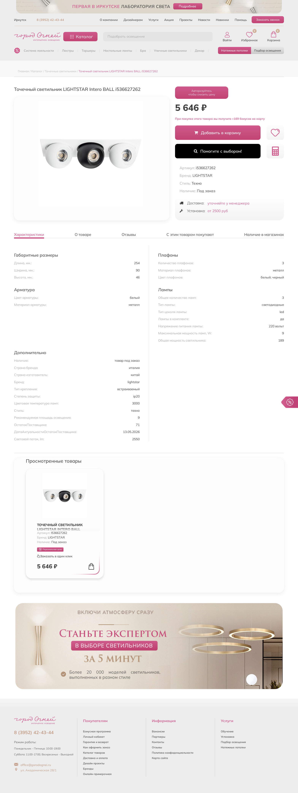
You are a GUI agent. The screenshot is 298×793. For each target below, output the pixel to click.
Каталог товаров (94, 752)
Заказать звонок (268, 19)
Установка (227, 736)
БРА (143, 50)
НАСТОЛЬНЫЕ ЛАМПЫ (117, 50)
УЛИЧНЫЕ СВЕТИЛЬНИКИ (170, 50)
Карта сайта (160, 758)
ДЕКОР (199, 50)
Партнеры (158, 736)
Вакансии (158, 731)
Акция (169, 20)
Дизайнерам (133, 20)
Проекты (185, 20)
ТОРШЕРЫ (88, 50)
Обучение (227, 731)
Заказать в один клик (54, 556)
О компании (109, 20)
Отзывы (157, 747)
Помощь (241, 20)
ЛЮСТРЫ (68, 50)
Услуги (153, 20)
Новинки (222, 20)
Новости (204, 20)
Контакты (158, 742)
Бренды (88, 768)
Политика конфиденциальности (172, 752)
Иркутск (20, 20)
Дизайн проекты (94, 763)
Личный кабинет (94, 736)
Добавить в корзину (217, 132)
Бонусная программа (97, 731)
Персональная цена (50, 549)
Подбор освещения (267, 50)
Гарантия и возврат (96, 742)
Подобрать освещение (126, 36)
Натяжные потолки (234, 50)
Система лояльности (39, 50)
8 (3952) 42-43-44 (50, 20)
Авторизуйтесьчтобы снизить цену (201, 92)
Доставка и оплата (95, 758)
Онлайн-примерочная (97, 774)
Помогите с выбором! (218, 151)
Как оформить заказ (96, 747)
